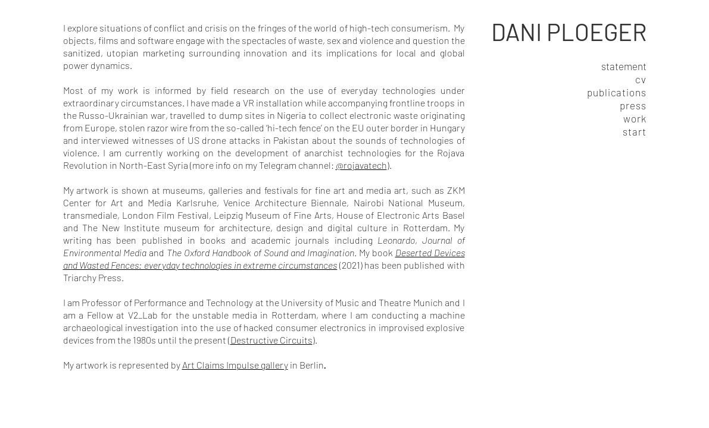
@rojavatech (361, 165)
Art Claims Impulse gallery (235, 364)
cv (640, 79)
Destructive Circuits (271, 339)
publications (616, 92)
